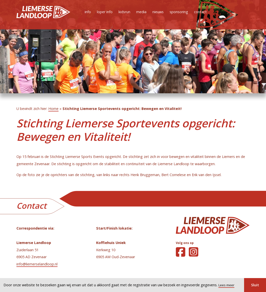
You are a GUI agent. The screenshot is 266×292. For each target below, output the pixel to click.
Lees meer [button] (226, 285)
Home (53, 108)
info (88, 11)
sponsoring (179, 11)
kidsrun (124, 11)
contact (200, 11)
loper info (105, 11)
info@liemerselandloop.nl (37, 264)
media (141, 11)
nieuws (158, 11)
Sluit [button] (255, 285)
